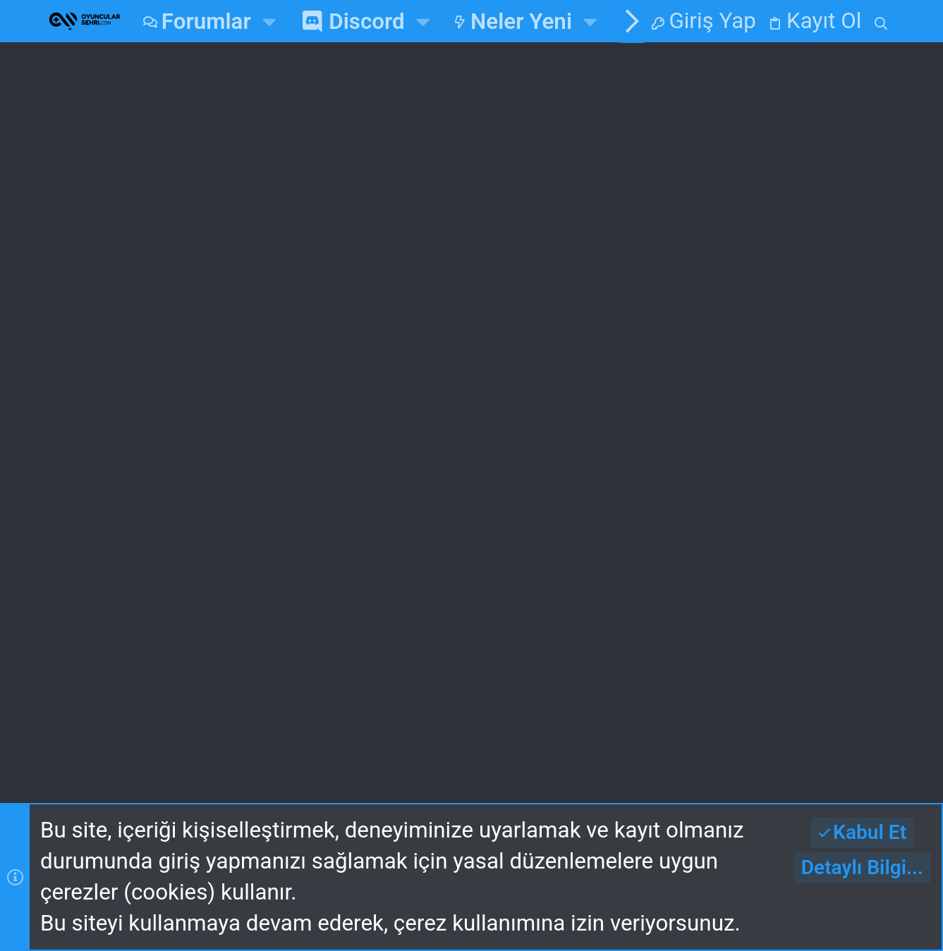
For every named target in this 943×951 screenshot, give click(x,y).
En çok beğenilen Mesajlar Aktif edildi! (334, 200)
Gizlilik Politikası (415, 730)
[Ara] (880, 21)
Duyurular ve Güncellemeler (297, 331)
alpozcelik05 (837, 605)
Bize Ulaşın (312, 541)
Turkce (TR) (242, 693)
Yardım (529, 730)
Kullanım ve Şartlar (247, 730)
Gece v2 (124, 693)
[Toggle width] (62, 693)
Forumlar (303, 501)
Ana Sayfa (308, 461)
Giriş (497, 461)
